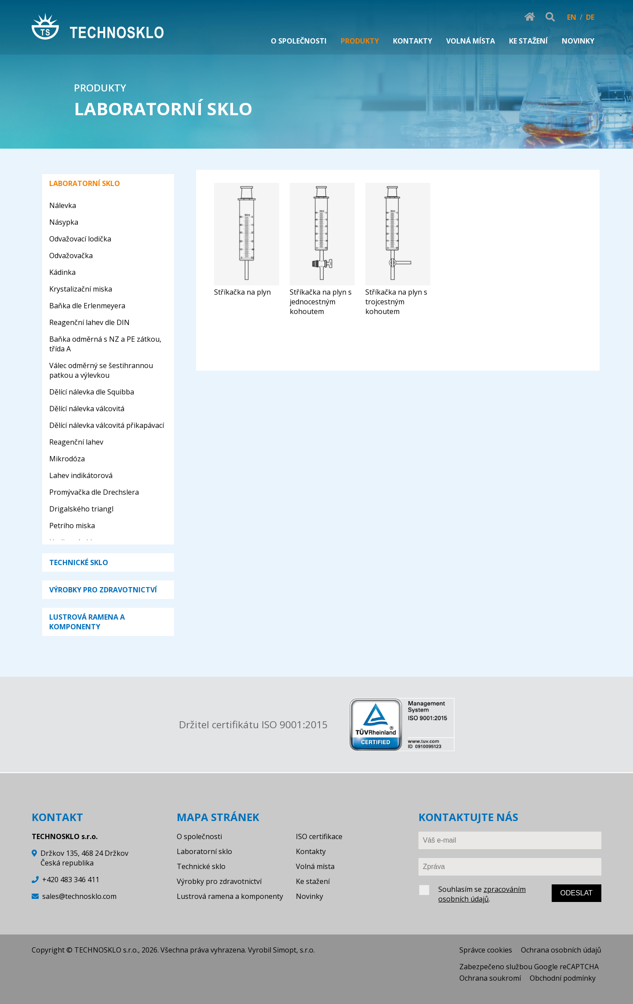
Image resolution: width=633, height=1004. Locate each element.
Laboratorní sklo (204, 851)
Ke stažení (313, 881)
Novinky (309, 896)
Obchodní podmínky (563, 978)
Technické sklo (201, 866)
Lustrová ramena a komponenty (230, 896)
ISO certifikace (319, 836)
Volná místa (315, 866)
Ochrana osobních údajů (561, 950)
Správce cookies (485, 950)
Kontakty (311, 851)
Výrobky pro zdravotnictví (219, 881)
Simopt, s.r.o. (294, 950)
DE (590, 17)
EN (571, 17)
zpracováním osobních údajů (482, 894)
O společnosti (199, 836)
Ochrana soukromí (490, 978)
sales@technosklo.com (79, 896)
